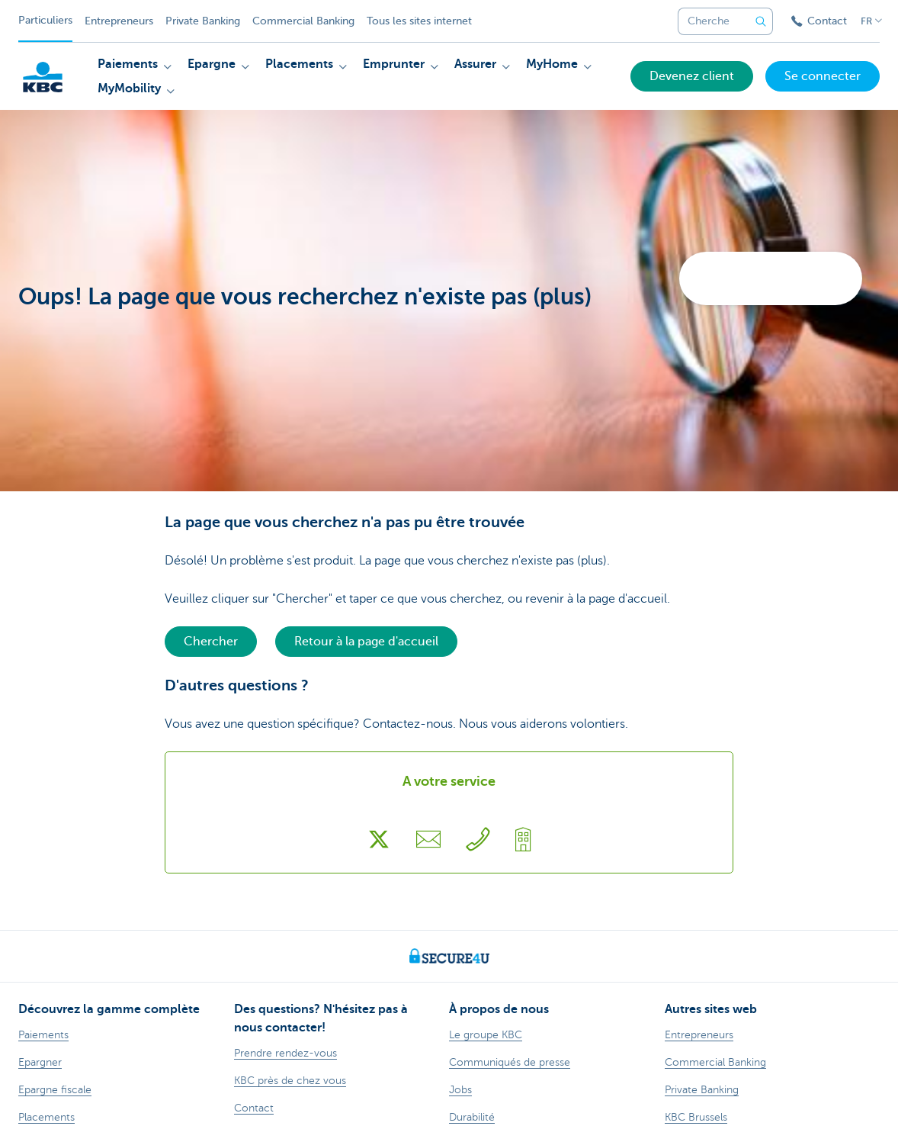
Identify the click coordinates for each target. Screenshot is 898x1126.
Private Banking (202, 21)
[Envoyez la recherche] (761, 21)
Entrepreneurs (119, 21)
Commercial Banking (303, 21)
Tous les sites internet (419, 21)
